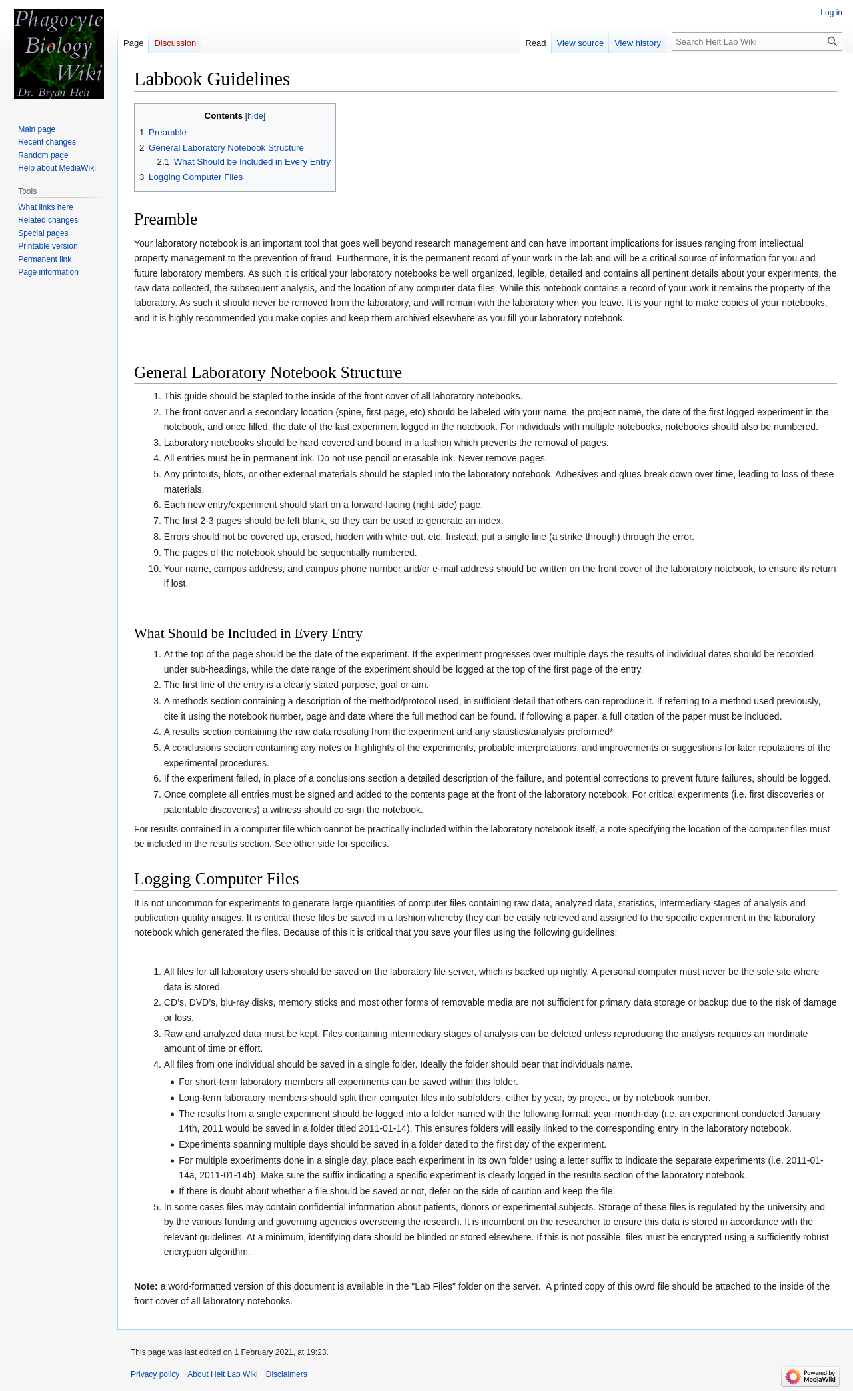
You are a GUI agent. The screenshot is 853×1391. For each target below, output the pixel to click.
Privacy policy (155, 1374)
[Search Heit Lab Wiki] (757, 41)
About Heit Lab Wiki (222, 1374)
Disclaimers (286, 1374)
